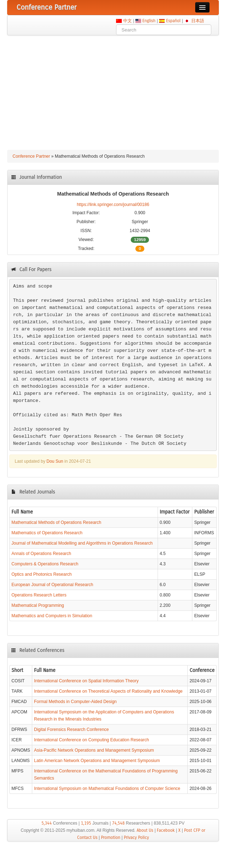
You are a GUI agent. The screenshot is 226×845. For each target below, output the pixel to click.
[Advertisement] (113, 89)
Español (173, 20)
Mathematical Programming (37, 605)
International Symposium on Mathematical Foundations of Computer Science (107, 788)
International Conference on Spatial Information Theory (86, 680)
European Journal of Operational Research (52, 584)
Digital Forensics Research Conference (71, 729)
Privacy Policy (136, 837)
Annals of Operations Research (41, 553)
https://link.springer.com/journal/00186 (113, 204)
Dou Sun (55, 461)
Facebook (166, 830)
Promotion (110, 837)
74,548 (118, 823)
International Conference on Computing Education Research (91, 739)
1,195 (86, 823)
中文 (127, 20)
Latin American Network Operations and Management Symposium (97, 760)
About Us (144, 830)
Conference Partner (31, 156)
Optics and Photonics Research (41, 574)
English (149, 20)
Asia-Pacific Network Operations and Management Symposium (94, 750)
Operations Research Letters (38, 595)
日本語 (197, 20)
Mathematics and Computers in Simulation (51, 615)
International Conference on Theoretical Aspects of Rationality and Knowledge (108, 691)
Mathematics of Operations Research (46, 532)
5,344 (47, 823)
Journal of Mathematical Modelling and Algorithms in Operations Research (82, 543)
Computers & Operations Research (44, 563)
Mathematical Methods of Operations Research (56, 522)
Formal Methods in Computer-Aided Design (75, 701)
